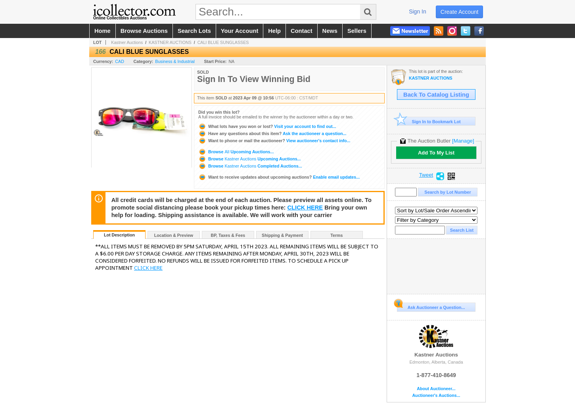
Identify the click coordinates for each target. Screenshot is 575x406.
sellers (356, 31)
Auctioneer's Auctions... (436, 395)
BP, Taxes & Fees (228, 235)
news (329, 31)
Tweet (426, 175)
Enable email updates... (279, 177)
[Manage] (462, 141)
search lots (194, 31)
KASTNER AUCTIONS (170, 42)
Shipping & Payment (282, 235)
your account (239, 31)
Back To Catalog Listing (436, 94)
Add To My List (436, 153)
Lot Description (119, 235)
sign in (417, 11)
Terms (336, 235)
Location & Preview (173, 235)
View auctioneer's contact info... (274, 140)
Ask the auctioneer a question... (272, 133)
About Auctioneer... (436, 389)
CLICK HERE (305, 207)
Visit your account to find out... (267, 126)
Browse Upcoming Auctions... (236, 151)
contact (301, 31)
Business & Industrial (175, 61)
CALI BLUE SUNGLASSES (223, 42)
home (102, 31)
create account (460, 12)
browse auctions (144, 31)
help (274, 31)
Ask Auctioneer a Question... (431, 306)
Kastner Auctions (127, 42)
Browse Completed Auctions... (250, 166)
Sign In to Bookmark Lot (429, 121)
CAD (119, 61)
